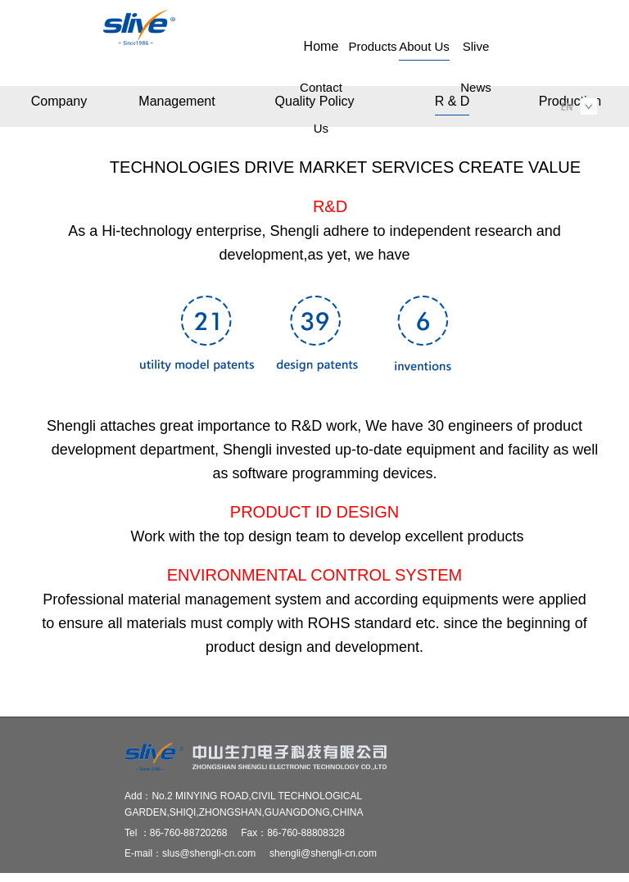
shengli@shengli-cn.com (323, 853)
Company (59, 101)
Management (176, 101)
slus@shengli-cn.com (209, 853)
